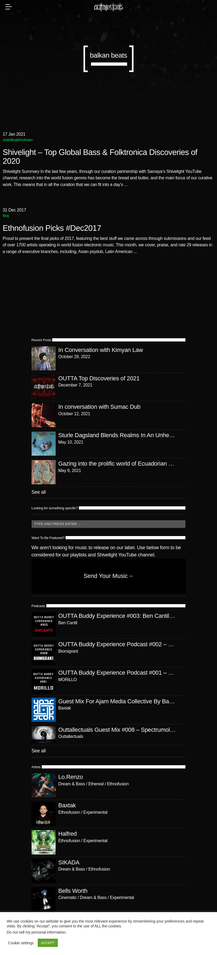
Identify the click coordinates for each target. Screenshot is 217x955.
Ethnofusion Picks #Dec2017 (52, 228)
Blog (13, 140)
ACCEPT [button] (48, 943)
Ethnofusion (25, 140)
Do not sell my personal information (36, 932)
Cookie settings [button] (21, 943)
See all (39, 492)
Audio (6, 140)
